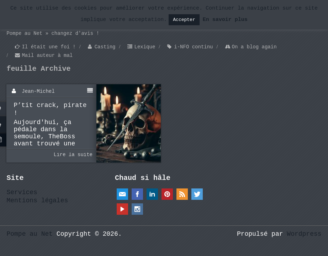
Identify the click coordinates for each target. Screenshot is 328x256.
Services (21, 192)
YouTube (122, 209)
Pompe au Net (29, 234)
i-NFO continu (193, 47)
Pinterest (167, 194)
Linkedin (152, 194)
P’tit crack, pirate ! (50, 109)
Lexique (144, 47)
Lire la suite (73, 155)
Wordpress (304, 234)
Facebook (137, 194)
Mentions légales (37, 200)
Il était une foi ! (48, 47)
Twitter (197, 194)
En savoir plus (225, 20)
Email (122, 194)
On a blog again (254, 47)
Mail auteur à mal (47, 55)
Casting (105, 47)
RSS (182, 194)
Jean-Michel (38, 91)
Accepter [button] (184, 19)
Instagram (137, 209)
